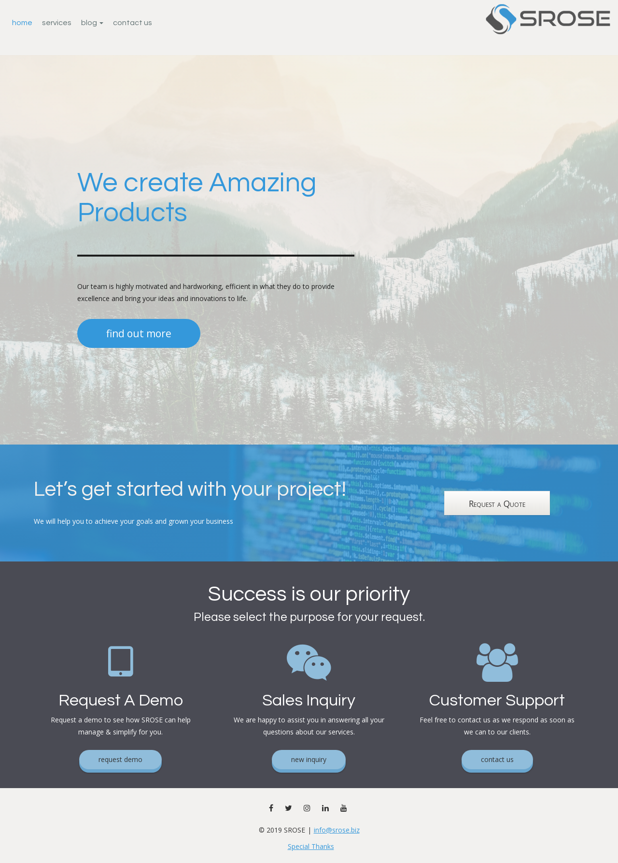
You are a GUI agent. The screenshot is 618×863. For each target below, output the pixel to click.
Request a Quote (497, 503)
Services (56, 23)
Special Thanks (311, 846)
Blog (92, 23)
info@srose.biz (337, 829)
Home (22, 23)
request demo (120, 759)
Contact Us (132, 23)
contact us (497, 759)
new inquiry (308, 759)
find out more (138, 333)
